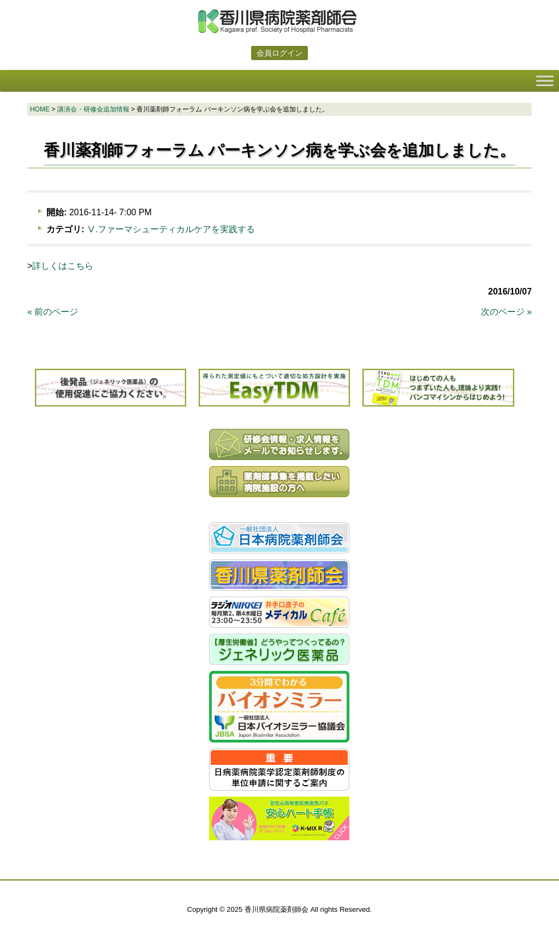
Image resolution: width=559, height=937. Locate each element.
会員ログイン (279, 53)
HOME (40, 109)
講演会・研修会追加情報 (93, 109)
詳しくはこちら (62, 265)
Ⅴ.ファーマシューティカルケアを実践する (171, 229)
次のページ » (506, 311)
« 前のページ (52, 311)
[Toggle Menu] (545, 80)
